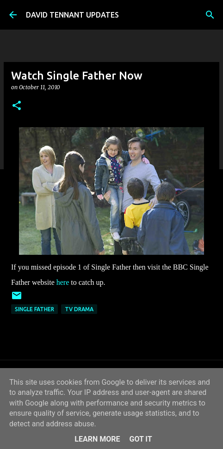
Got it (140, 439)
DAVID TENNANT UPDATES (72, 15)
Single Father (34, 309)
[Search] (210, 15)
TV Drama (79, 309)
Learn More (97, 439)
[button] (16, 106)
